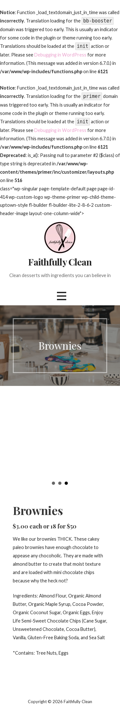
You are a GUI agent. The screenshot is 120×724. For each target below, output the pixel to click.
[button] (61, 296)
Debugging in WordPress (60, 54)
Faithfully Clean (60, 262)
